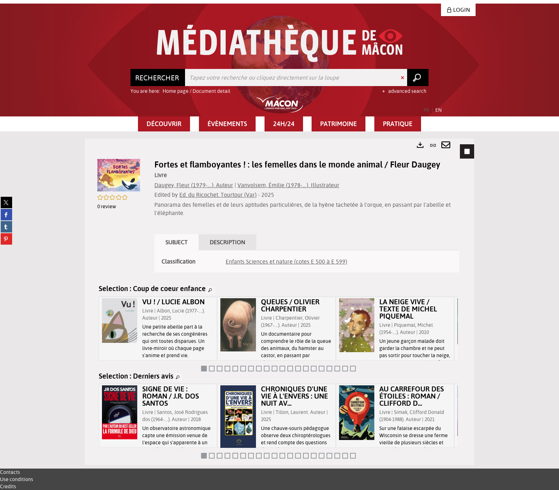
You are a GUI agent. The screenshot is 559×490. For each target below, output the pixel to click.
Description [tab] (227, 242)
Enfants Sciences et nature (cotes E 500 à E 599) (286, 261)
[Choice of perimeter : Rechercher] (157, 77)
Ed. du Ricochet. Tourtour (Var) (218, 194)
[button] (164, 123)
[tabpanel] (279, 302)
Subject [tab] (176, 242)
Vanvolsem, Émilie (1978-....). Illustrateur (288, 185)
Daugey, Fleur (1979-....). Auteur (193, 185)
